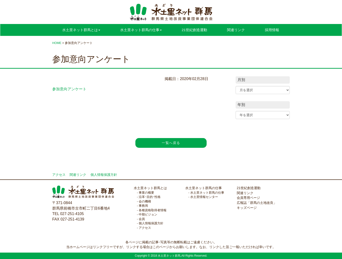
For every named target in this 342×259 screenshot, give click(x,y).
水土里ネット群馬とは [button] (81, 30)
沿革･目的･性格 (150, 197)
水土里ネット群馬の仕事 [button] (141, 30)
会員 (142, 219)
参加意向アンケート (69, 89)
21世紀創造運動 (194, 30)
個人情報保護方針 (103, 175)
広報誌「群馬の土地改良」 (257, 203)
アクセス (59, 175)
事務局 (143, 205)
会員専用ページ (248, 198)
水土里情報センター (204, 197)
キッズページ (247, 208)
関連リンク (236, 30)
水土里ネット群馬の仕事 (203, 188)
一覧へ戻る (171, 143)
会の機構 (145, 201)
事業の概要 (146, 192)
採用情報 (272, 30)
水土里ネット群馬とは (150, 188)
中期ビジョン (148, 214)
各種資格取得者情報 (152, 210)
